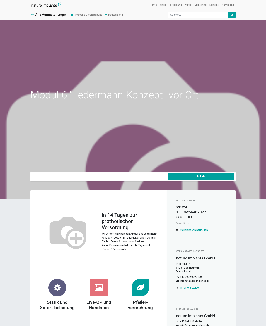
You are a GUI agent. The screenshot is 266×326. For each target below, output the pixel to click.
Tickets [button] (201, 176)
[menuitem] (153, 4)
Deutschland (114, 14)
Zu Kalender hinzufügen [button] (194, 229)
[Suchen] (232, 15)
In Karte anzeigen (190, 287)
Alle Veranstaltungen (48, 15)
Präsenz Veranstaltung (86, 14)
